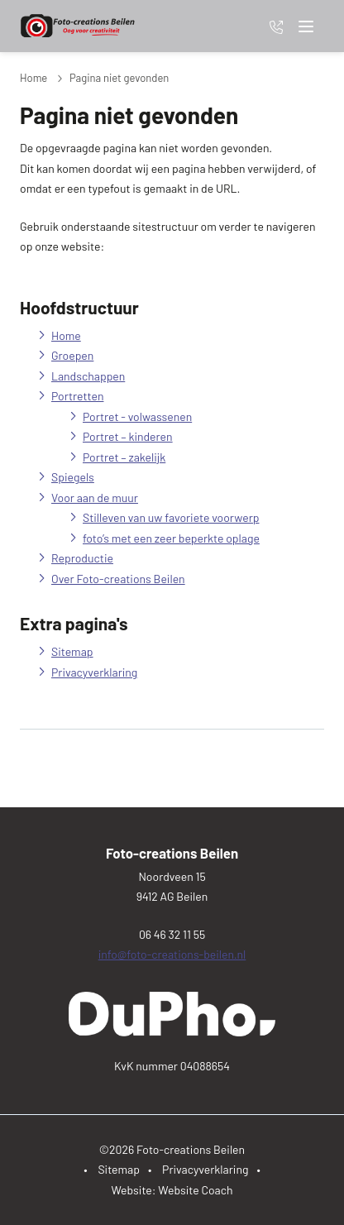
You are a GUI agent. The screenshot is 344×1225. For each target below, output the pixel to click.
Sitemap (72, 651)
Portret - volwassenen (137, 416)
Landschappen (88, 376)
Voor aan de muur (94, 497)
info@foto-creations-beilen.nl (172, 954)
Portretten (77, 396)
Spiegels (72, 477)
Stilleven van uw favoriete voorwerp (171, 517)
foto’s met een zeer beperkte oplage (171, 538)
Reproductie (82, 558)
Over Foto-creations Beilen (118, 579)
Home (33, 77)
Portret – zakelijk (124, 457)
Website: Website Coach (171, 1190)
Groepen (72, 355)
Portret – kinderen (128, 436)
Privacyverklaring (94, 672)
